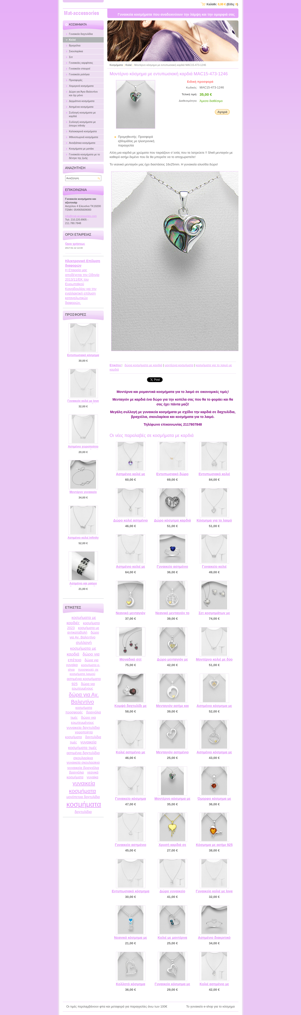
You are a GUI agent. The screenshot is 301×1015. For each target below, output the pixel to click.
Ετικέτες (116, 365)
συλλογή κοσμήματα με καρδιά (81, 648)
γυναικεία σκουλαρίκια (83, 762)
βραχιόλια (76, 772)
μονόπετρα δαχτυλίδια (83, 797)
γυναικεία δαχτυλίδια (83, 727)
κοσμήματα (83, 804)
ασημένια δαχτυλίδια (83, 753)
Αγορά (222, 112)
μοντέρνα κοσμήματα (179, 365)
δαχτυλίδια (83, 812)
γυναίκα (92, 777)
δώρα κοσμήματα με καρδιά (143, 365)
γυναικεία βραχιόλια (83, 768)
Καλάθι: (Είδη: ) (222, 4)
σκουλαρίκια (83, 758)
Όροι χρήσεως (75, 244)
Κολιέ (129, 64)
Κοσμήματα (116, 64)
